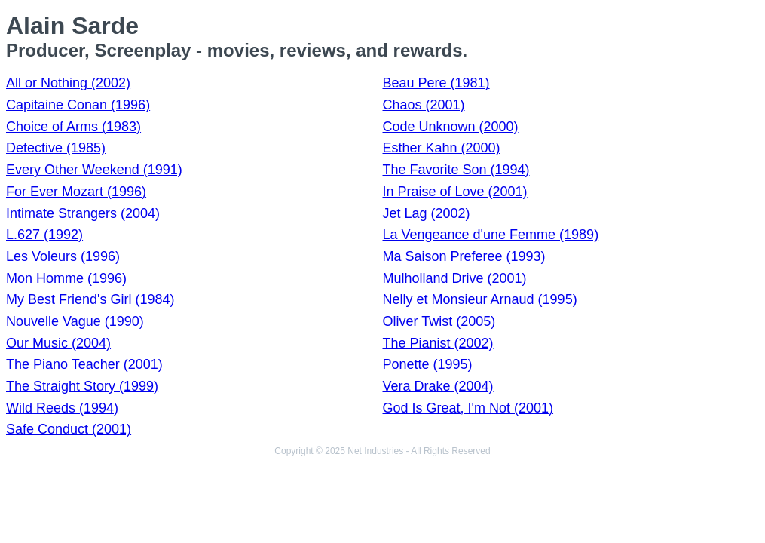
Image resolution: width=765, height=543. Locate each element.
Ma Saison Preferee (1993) (464, 256)
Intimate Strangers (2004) (83, 213)
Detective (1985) (56, 147)
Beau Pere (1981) (436, 82)
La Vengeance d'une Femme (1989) (491, 234)
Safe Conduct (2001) (68, 429)
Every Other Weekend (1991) (94, 169)
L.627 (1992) (44, 234)
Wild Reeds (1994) (62, 408)
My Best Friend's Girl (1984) (90, 299)
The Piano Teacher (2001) (84, 364)
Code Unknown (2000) (451, 126)
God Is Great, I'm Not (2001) (468, 408)
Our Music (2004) (58, 343)
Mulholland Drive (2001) (455, 278)
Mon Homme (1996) (66, 278)
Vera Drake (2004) (438, 386)
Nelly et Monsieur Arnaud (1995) (480, 299)
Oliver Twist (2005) (439, 321)
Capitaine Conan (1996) (78, 104)
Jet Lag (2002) (426, 213)
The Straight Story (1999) (82, 386)
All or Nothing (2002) (68, 82)
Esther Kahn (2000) (441, 147)
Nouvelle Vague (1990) (75, 321)
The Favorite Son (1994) (456, 169)
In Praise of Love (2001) (455, 191)
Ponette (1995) (428, 364)
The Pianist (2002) (438, 343)
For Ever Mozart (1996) (76, 191)
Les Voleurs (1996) (63, 256)
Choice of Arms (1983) (73, 126)
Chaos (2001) (424, 104)
